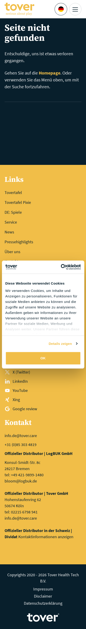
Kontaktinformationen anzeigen (45, 536)
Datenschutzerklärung (43, 603)
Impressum (43, 589)
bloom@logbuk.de (21, 481)
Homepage (49, 73)
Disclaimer (43, 596)
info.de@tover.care (21, 435)
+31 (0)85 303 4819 (20, 444)
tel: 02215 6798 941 (21, 512)
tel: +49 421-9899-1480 (24, 474)
